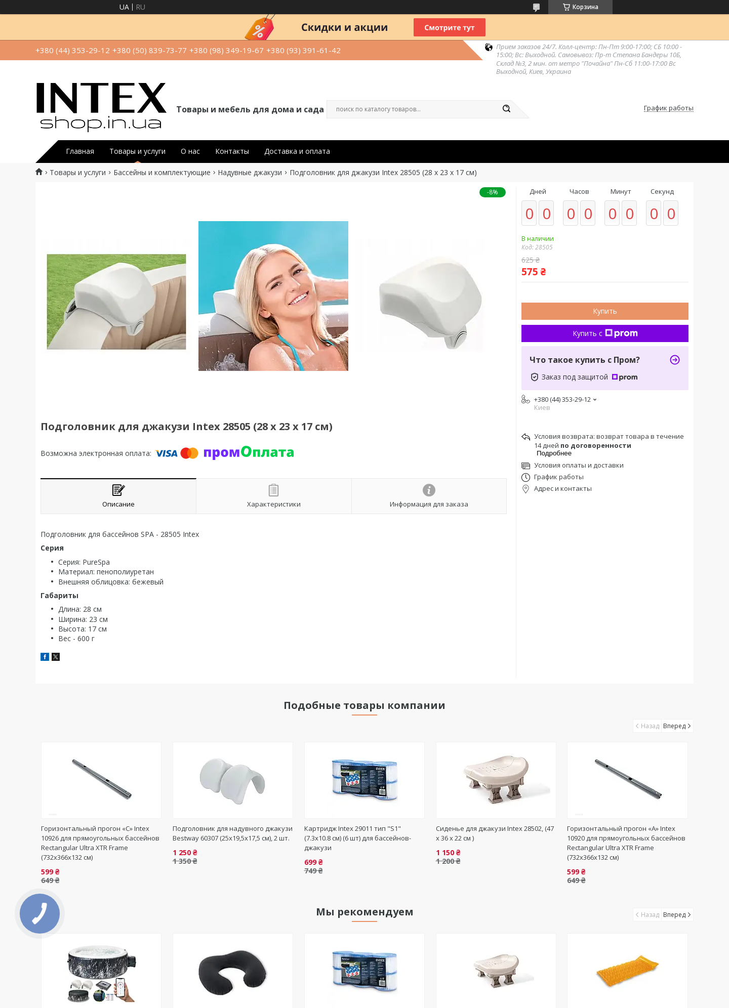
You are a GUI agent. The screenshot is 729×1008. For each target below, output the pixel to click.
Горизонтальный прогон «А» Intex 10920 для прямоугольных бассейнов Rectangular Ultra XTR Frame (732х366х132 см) (626, 843)
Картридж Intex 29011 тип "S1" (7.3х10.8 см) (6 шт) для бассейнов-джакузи (357, 838)
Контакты (232, 151)
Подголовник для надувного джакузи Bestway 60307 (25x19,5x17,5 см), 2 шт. (233, 833)
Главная (80, 151)
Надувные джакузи (250, 172)
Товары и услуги (137, 151)
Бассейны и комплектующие (162, 172)
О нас (190, 151)
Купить (605, 311)
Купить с (605, 333)
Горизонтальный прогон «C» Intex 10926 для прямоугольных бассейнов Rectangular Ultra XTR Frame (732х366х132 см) (100, 843)
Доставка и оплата (297, 151)
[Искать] (506, 109)
